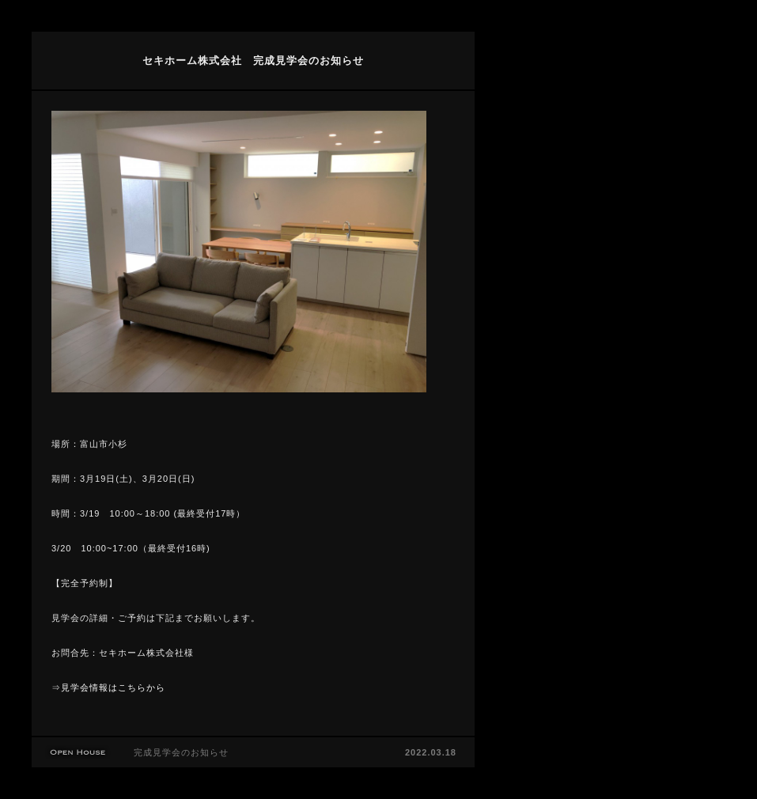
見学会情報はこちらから (113, 687)
